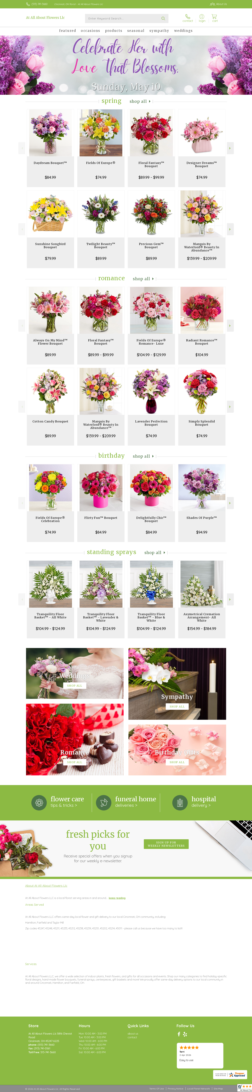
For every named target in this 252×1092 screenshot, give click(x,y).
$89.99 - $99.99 (151, 177)
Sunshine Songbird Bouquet (50, 245)
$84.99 (50, 177)
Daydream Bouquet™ (50, 163)
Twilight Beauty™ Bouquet (100, 245)
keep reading (117, 898)
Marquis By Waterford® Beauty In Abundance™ (201, 247)
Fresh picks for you (98, 845)
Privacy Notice (175, 1088)
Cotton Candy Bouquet (50, 421)
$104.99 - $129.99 (151, 354)
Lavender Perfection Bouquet (151, 423)
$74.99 (100, 177)
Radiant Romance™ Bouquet (201, 341)
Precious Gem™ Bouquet (151, 245)
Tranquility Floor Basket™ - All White (50, 615)
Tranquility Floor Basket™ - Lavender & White (101, 617)
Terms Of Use (156, 1088)
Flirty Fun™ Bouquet (100, 518)
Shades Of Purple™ (202, 518)
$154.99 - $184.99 (201, 628)
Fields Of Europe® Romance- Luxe (151, 341)
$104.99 (201, 354)
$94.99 (201, 532)
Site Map (218, 1088)
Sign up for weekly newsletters (166, 844)
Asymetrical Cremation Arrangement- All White (202, 617)
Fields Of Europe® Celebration (50, 519)
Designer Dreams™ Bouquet (202, 164)
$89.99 (100, 258)
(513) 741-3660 (40, 4)
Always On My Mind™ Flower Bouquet (50, 341)
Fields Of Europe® (101, 163)
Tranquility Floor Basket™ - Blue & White (151, 617)
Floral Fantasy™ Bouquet (151, 164)
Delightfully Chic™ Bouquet (151, 519)
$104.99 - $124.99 (50, 628)
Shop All (138, 101)
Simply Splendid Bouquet (202, 423)
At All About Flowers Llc (45, 18)
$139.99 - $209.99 (201, 258)
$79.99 (50, 258)
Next (230, 148)
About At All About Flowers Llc (46, 886)
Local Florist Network (198, 1088)
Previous (21, 148)
